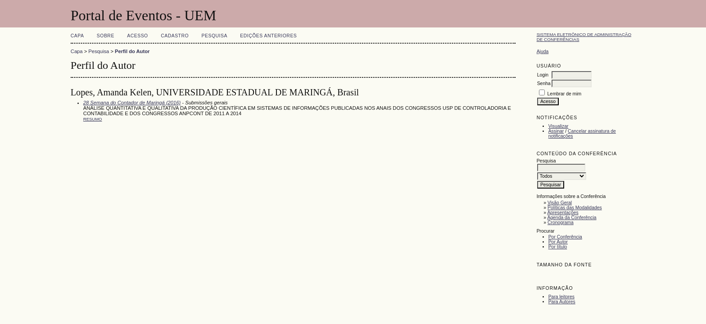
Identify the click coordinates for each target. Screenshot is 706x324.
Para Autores (561, 301)
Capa (77, 35)
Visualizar (558, 126)
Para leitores (561, 296)
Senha (544, 83)
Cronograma (561, 222)
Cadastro (175, 35)
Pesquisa (214, 35)
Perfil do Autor (132, 51)
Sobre (105, 35)
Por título (557, 246)
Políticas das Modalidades (575, 207)
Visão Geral (560, 202)
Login (542, 74)
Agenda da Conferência (571, 217)
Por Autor (558, 241)
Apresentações (562, 212)
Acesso (137, 35)
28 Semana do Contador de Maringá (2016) (132, 102)
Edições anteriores (268, 35)
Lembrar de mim (565, 93)
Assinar (556, 131)
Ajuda (543, 51)
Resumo (92, 119)
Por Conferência (565, 236)
